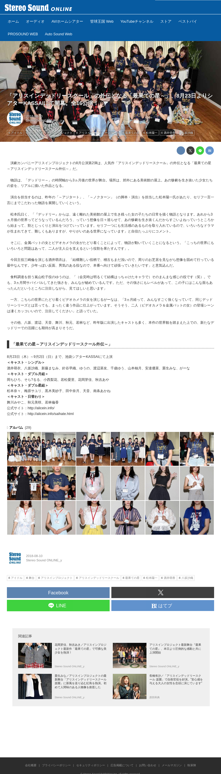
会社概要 (31, 765)
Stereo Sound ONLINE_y (44, 120)
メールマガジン (172, 765)
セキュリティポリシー (90, 765)
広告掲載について (122, 765)
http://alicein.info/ (41, 408)
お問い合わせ (147, 765)
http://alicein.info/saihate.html (51, 414)
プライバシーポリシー (56, 765)
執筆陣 (191, 765)
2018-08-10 (34, 116)
